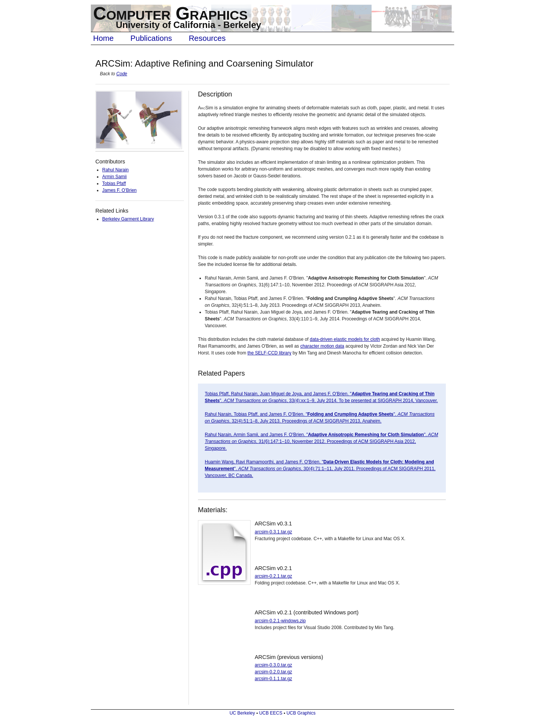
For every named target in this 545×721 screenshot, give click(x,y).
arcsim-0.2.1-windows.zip (280, 620)
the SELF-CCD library (269, 353)
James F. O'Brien (119, 190)
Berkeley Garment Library (128, 219)
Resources (207, 38)
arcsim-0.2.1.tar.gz (273, 576)
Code (121, 73)
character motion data (322, 346)
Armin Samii (114, 176)
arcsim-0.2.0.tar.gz (273, 671)
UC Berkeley (242, 713)
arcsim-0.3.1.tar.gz (273, 532)
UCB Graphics (301, 713)
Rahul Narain (115, 169)
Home (103, 38)
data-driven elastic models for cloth (345, 339)
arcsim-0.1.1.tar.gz (273, 678)
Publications (151, 38)
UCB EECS (270, 713)
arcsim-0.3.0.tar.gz (273, 665)
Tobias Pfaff (114, 183)
